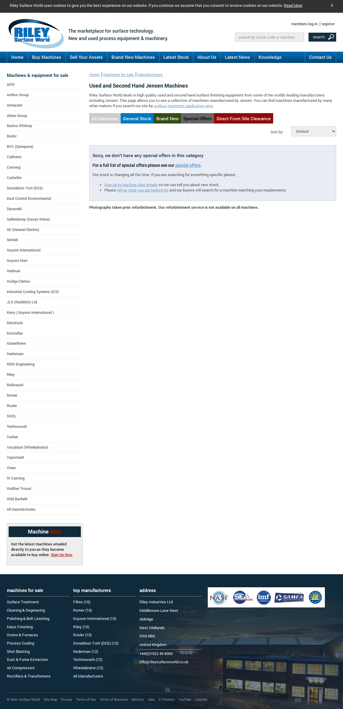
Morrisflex (15, 333)
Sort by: (276, 131)
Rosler (12, 405)
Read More (293, 5)
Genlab (12, 239)
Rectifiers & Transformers (29, 676)
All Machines (105, 118)
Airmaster (14, 105)
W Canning (16, 478)
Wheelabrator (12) (88, 667)
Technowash (17, 426)
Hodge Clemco (18, 281)
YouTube (184, 699)
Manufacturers (150, 74)
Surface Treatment (23, 601)
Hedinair (14, 270)
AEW (11, 84)
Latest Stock (176, 57)
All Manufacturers (88, 676)
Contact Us (320, 57)
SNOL (11, 416)
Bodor (12, 136)
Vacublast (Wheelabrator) (27, 447)
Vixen (11, 467)
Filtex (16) (81, 601)
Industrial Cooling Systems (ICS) (33, 291)
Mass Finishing (20, 626)
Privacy (66, 699)
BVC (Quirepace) (20, 146)
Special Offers (197, 118)
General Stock (137, 118)
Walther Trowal (19, 488)
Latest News (237, 57)
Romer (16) (82, 610)
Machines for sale (118, 74)
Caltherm (14, 156)
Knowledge (270, 57)
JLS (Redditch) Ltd (22, 302)
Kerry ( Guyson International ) (30, 312)
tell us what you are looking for (143, 190)
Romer (12, 395)
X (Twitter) (166, 699)
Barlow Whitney (19, 125)
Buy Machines (46, 57)
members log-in (304, 23)
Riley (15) (81, 626)
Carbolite (14, 177)
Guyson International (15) (94, 618)
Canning (14, 167)
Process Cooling (20, 643)
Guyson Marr (17, 260)
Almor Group (17, 115)
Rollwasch (15, 384)
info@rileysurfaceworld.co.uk (163, 661)
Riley (11, 374)
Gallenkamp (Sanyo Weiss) (28, 219)
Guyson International (23, 250)
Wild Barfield (17, 498)
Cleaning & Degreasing (26, 610)
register (328, 23)
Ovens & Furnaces (22, 634)
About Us (206, 57)
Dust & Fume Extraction (27, 659)
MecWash (15, 322)
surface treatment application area (183, 105)
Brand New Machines (133, 57)
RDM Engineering (21, 364)
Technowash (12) (87, 659)
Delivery (138, 699)
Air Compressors (21, 667)
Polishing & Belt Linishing (28, 618)
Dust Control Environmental (29, 198)
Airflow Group (18, 94)
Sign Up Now (62, 554)
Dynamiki (14, 208)
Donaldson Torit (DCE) (25, 188)
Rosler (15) (82, 634)
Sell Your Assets (86, 57)
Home (17, 57)
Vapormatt (15, 457)
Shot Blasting (18, 651)
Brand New (167, 118)
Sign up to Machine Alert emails (131, 184)
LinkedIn (201, 699)
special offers (187, 165)
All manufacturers (21, 509)
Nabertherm (16, 343)
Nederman (15, 353)
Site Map (50, 699)
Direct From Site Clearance (244, 118)
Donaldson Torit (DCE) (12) (95, 643)
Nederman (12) (85, 651)
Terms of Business (114, 699)
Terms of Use (86, 699)
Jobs (151, 699)
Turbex (12, 436)
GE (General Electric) (23, 229)
